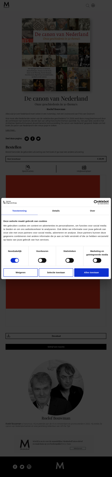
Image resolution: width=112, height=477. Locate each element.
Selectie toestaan (56, 272)
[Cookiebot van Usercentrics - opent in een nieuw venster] (96, 202)
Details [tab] (56, 210)
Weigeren (20, 272)
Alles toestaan (91, 272)
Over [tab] (92, 210)
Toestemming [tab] (19, 210)
